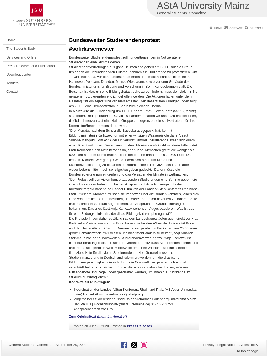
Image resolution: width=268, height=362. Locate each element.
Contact (235, 28)
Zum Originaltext (98, 316)
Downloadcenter (18, 74)
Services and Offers (21, 57)
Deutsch (256, 28)
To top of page (247, 351)
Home (218, 28)
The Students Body (21, 48)
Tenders (12, 83)
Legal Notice (226, 345)
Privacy (208, 345)
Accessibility (248, 345)
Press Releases (139, 326)
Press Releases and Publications (31, 66)
